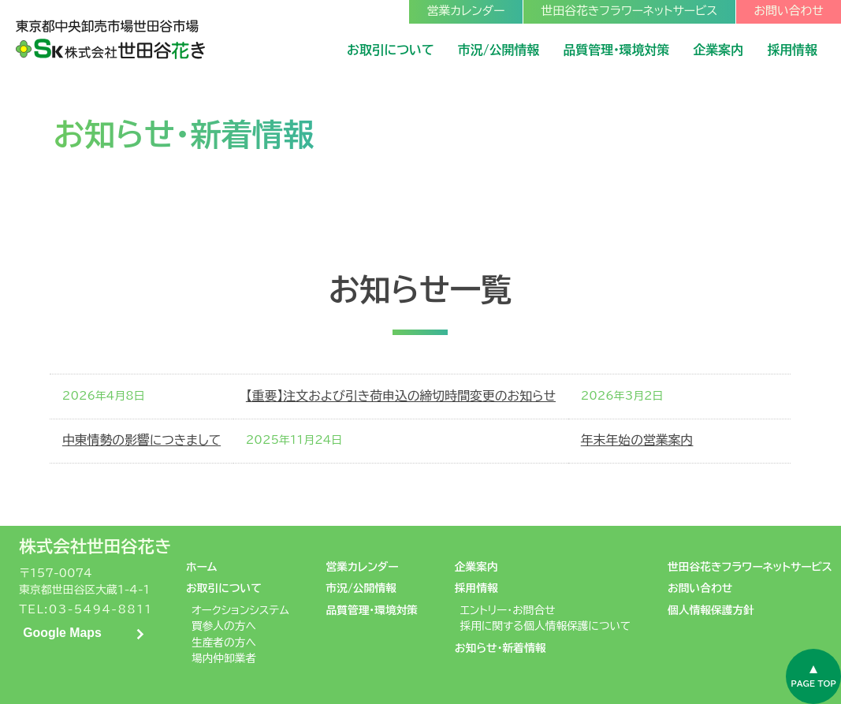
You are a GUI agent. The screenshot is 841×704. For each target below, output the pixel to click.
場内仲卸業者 (224, 658)
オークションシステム (240, 610)
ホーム (201, 566)
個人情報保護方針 (711, 610)
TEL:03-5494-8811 (85, 609)
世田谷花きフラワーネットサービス (750, 566)
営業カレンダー (362, 566)
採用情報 (476, 588)
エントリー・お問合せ (508, 610)
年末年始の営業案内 (637, 440)
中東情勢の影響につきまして (141, 440)
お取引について (224, 588)
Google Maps (62, 632)
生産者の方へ (224, 642)
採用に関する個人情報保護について (545, 625)
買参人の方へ (224, 625)
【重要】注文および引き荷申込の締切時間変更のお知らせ (401, 395)
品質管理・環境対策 (372, 610)
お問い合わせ (700, 588)
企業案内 (476, 566)
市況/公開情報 (361, 588)
